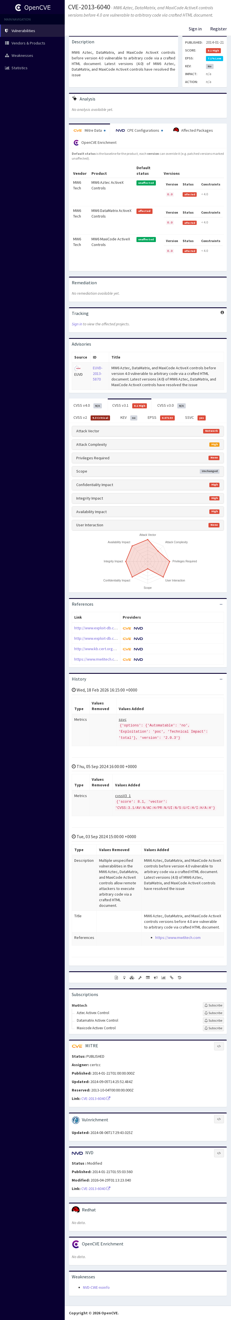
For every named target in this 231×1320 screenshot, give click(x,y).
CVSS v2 (91, 417)
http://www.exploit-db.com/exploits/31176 (109, 627)
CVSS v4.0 (87, 405)
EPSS (161, 417)
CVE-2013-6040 (89, 7)
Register (218, 29)
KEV (129, 417)
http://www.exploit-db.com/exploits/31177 (109, 638)
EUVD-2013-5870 (97, 373)
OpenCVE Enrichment (94, 143)
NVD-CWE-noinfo (96, 1287)
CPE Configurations (139, 130)
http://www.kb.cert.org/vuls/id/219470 (106, 648)
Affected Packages (193, 130)
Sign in (195, 29)
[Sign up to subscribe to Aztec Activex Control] (213, 1013)
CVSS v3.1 (129, 405)
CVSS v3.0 (171, 405)
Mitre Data (89, 130)
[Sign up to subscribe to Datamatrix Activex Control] (213, 1020)
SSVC (195, 417)
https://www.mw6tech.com (97, 659)
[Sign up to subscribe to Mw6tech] (213, 1005)
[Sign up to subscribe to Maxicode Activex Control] (213, 1028)
